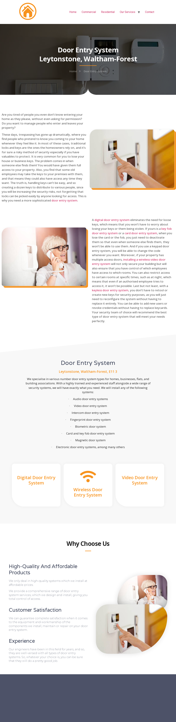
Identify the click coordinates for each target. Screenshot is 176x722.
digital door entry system (112, 220)
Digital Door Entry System (36, 480)
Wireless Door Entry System (87, 492)
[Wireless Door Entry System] (87, 476)
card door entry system (141, 233)
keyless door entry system (110, 290)
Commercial (89, 12)
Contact (149, 12)
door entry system (64, 200)
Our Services (127, 12)
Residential (108, 12)
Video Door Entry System (140, 480)
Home (72, 12)
